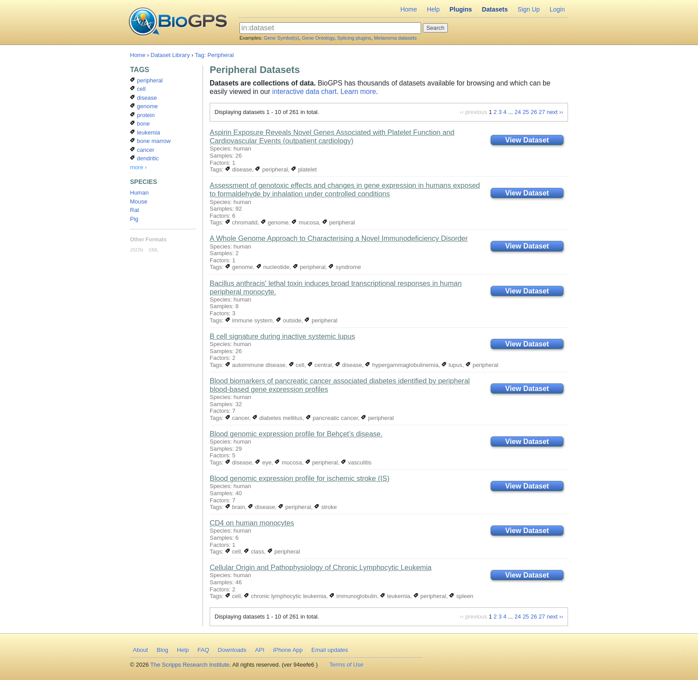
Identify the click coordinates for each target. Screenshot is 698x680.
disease (238, 169)
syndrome (345, 267)
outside (289, 320)
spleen (461, 596)
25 (526, 112)
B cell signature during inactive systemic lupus (282, 336)
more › (138, 167)
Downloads (232, 650)
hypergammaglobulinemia (401, 365)
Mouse (138, 201)
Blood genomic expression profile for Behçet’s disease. (296, 434)
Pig (134, 219)
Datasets (494, 9)
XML (154, 249)
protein (142, 115)
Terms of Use (346, 664)
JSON (136, 249)
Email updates (330, 650)
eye (263, 462)
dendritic (144, 158)
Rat (134, 210)
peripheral (271, 169)
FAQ (203, 650)
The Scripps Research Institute (190, 664)
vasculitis (356, 462)
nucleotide (273, 267)
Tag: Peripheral (214, 55)
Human (139, 192)
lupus (452, 365)
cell (296, 365)
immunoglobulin (353, 596)
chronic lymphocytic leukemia (285, 596)
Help (433, 9)
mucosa (305, 222)
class (254, 551)
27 (542, 112)
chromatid (241, 222)
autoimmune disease (255, 365)
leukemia (395, 596)
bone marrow (150, 141)
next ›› (555, 112)
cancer (237, 418)
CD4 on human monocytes (252, 523)
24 (518, 112)
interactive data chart (304, 91)
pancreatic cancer (332, 418)
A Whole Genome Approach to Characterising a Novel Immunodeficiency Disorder (339, 238)
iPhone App (288, 650)
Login (557, 9)
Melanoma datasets (395, 38)
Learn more (358, 91)
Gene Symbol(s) (281, 38)
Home (408, 9)
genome (275, 222)
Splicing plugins (354, 38)
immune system (249, 320)
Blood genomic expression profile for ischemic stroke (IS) (300, 478)
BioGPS (177, 22)
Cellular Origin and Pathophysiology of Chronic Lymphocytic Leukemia (320, 567)
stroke (325, 507)
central (320, 365)
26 (534, 112)
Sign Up (529, 9)
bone (140, 123)
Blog (162, 650)
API (259, 650)
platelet (304, 169)
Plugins (461, 9)
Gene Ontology (318, 38)
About (140, 650)
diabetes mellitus (277, 418)
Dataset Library (170, 55)
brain (235, 507)
